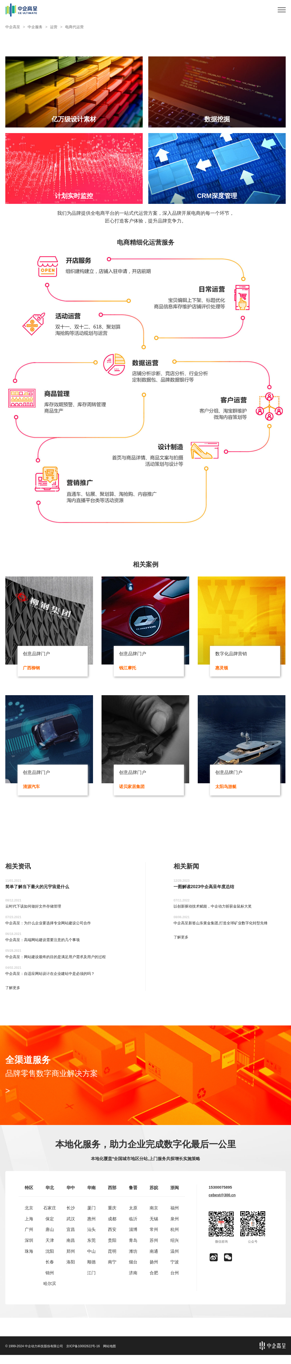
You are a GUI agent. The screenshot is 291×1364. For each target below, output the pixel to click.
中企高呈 (12, 27)
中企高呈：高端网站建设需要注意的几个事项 (47, 944)
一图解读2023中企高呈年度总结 (208, 890)
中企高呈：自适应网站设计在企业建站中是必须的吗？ (56, 978)
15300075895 (222, 1196)
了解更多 (13, 992)
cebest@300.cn (222, 1204)
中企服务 (35, 27)
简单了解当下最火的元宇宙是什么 (41, 890)
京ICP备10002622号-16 (83, 1355)
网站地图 (109, 1355)
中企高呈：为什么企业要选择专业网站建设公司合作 (54, 927)
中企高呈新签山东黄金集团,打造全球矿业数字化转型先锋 (227, 927)
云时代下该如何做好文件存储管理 (37, 911)
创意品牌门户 (39, 654)
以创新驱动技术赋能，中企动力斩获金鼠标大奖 (218, 911)
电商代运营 (74, 27)
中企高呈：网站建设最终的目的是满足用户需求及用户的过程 (62, 961)
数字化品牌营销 (233, 654)
